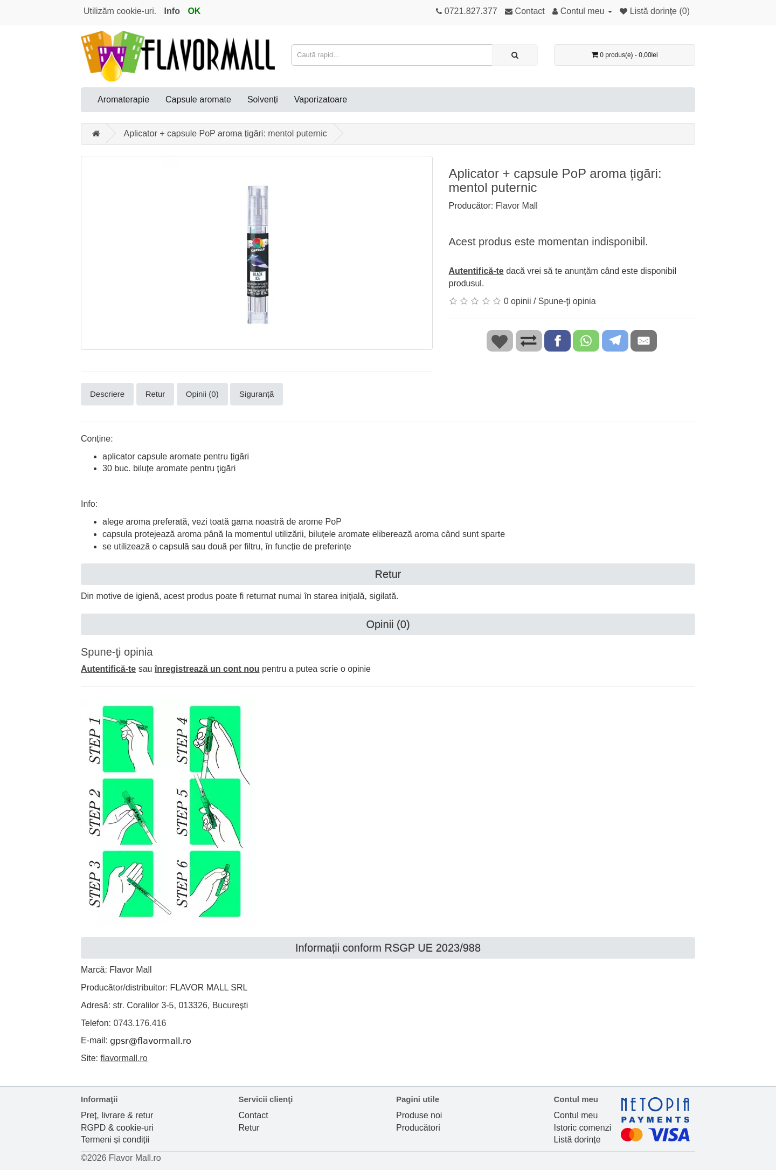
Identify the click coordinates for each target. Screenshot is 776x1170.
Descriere (107, 393)
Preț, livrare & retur (117, 1115)
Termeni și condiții (115, 1139)
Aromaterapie (123, 99)
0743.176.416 (139, 1023)
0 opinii (517, 301)
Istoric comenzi (583, 1127)
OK (194, 11)
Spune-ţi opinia (567, 301)
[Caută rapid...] (515, 55)
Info (172, 11)
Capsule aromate (198, 99)
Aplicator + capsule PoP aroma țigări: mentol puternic (225, 133)
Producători (418, 1127)
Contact (253, 1115)
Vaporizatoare (320, 99)
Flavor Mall (517, 205)
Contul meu (576, 1115)
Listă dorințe (577, 1139)
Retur (155, 393)
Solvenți (262, 99)
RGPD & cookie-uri (117, 1127)
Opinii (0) (202, 393)
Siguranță (256, 393)
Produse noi (419, 1115)
